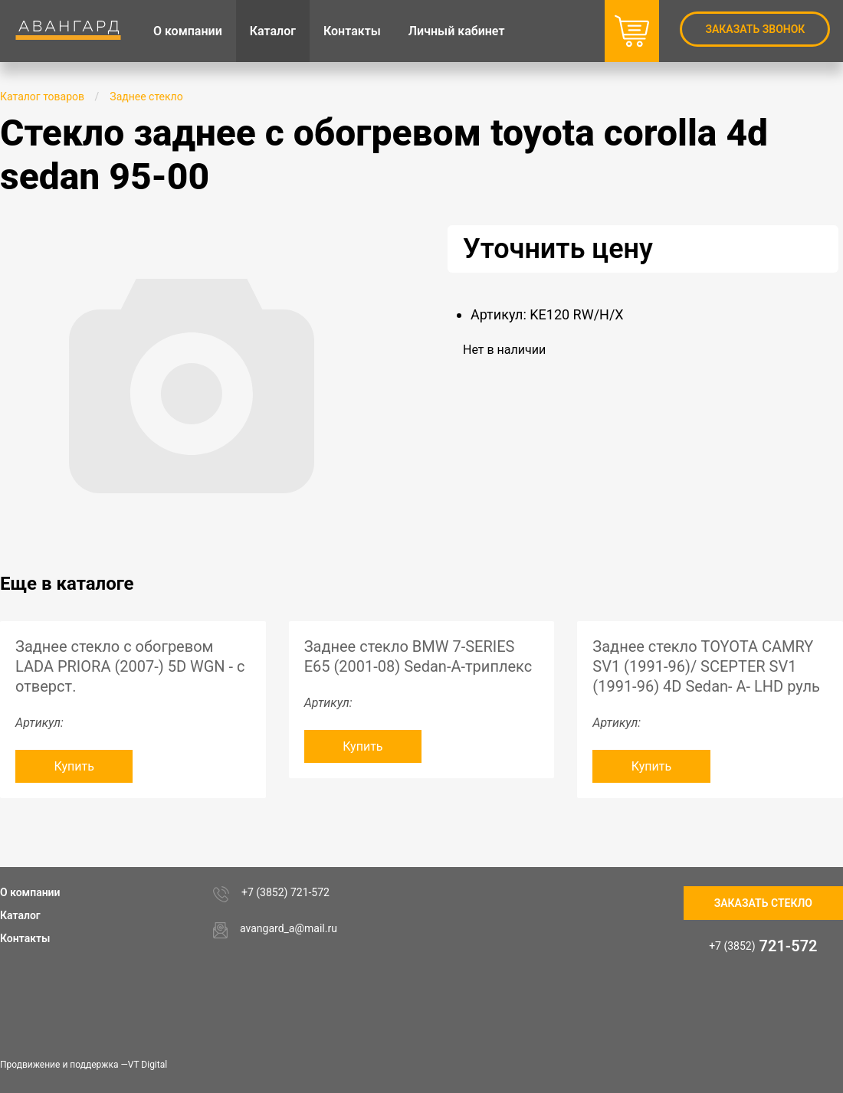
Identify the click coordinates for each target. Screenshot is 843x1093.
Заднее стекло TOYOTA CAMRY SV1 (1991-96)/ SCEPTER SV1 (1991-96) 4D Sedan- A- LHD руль (706, 666)
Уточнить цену (558, 249)
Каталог (20, 915)
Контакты (25, 938)
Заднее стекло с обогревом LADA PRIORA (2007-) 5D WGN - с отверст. (130, 666)
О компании (30, 892)
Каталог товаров (42, 96)
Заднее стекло (146, 96)
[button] (369, 239)
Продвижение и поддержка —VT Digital (83, 1064)
